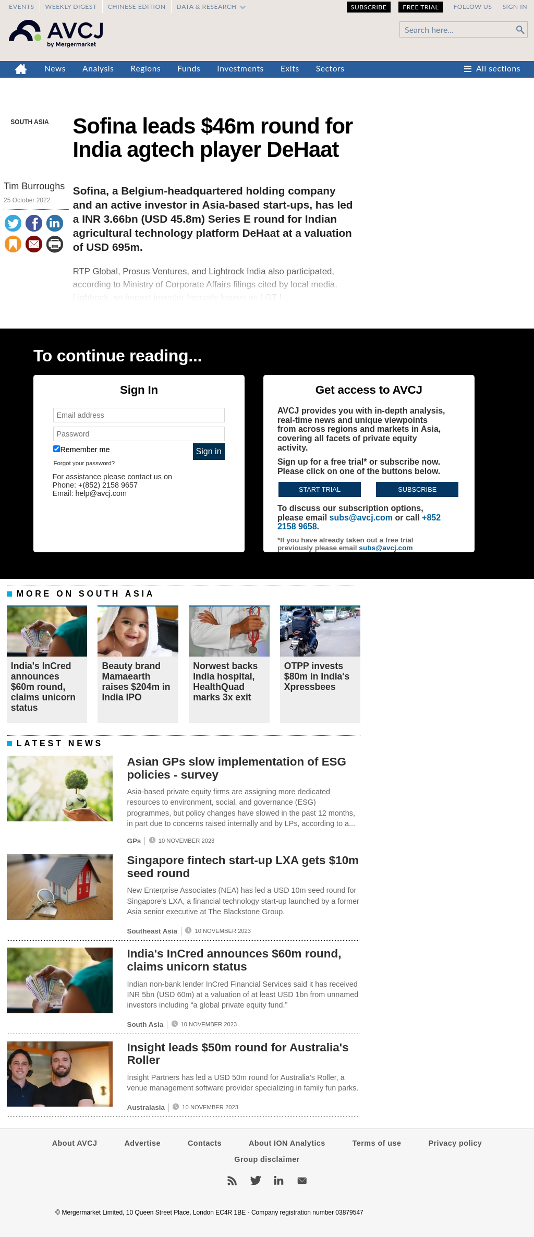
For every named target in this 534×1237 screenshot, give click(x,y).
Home (21, 69)
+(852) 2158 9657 (108, 485)
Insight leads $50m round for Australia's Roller (237, 1054)
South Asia (29, 122)
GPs (134, 841)
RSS (232, 1180)
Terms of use (377, 1143)
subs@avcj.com (361, 517)
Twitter (255, 1180)
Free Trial (421, 7)
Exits (290, 68)
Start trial (320, 489)
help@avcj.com (101, 493)
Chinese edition (137, 6)
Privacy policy (455, 1143)
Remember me (81, 449)
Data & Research (207, 6)
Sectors (330, 68)
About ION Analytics (287, 1143)
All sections (498, 68)
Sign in (514, 6)
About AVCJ (75, 1143)
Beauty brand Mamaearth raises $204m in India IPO (136, 682)
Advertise (142, 1143)
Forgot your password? (84, 463)
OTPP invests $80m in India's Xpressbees (316, 676)
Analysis (98, 68)
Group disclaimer (266, 1159)
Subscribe (369, 7)
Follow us (472, 6)
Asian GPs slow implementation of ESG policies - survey (236, 768)
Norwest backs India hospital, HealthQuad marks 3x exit (225, 682)
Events (21, 6)
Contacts (205, 1143)
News (55, 68)
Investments (240, 68)
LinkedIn (278, 1180)
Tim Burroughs (34, 186)
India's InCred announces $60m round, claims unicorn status (43, 687)
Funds (188, 68)
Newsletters (302, 1180)
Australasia (145, 1107)
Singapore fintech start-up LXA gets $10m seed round (243, 867)
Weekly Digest (71, 6)
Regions (146, 68)
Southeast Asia (152, 931)
